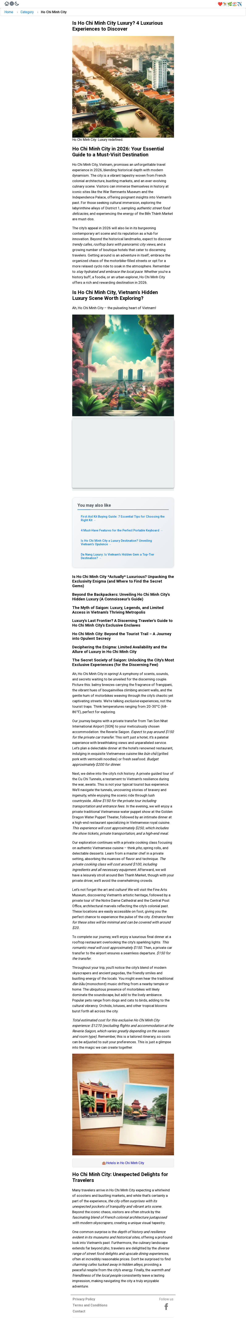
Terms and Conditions (90, 1305)
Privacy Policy (84, 1299)
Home (8, 12)
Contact (79, 1311)
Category (27, 12)
